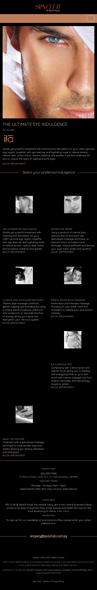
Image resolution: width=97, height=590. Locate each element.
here (53, 523)
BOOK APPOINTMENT (14, 163)
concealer (66, 570)
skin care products (52, 570)
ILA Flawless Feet (61, 364)
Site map (37, 581)
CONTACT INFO (48, 469)
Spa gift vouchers (34, 570)
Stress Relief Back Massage (68, 300)
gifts (90, 570)
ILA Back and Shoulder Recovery (23, 300)
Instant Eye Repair (61, 229)
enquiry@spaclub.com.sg (48, 536)
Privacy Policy (58, 581)
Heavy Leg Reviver (13, 439)
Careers (46, 581)
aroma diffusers (79, 570)
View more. (63, 511)
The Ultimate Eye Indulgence (19, 229)
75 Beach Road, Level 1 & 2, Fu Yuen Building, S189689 (48, 476)
